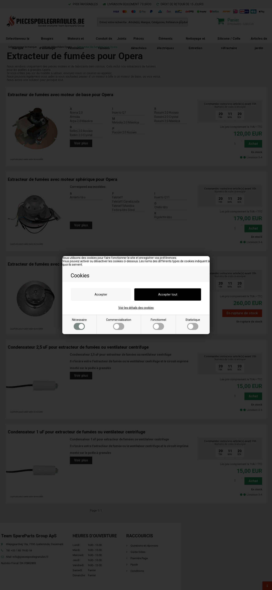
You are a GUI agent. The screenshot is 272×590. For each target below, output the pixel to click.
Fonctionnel (158, 324)
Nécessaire (79, 324)
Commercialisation (118, 324)
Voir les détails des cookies (136, 307)
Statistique (192, 324)
